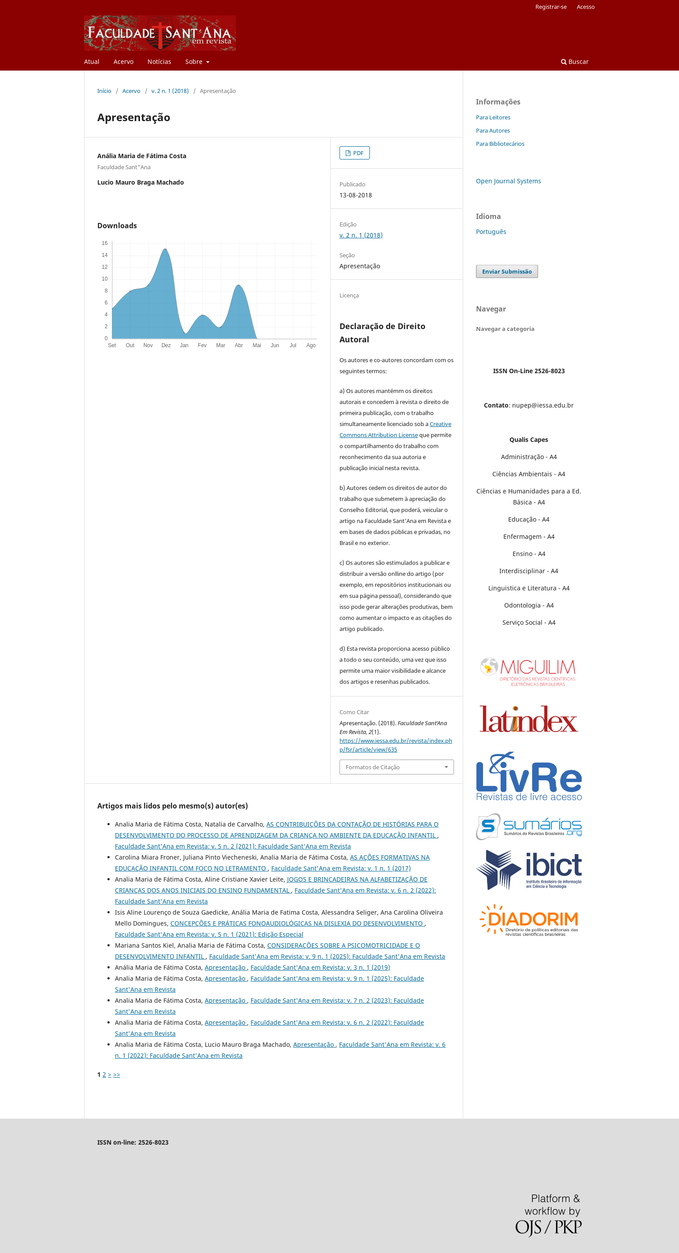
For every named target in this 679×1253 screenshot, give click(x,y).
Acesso (586, 7)
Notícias (159, 61)
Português (491, 231)
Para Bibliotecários (500, 144)
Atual (92, 61)
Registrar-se (551, 7)
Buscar (575, 61)
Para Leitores (493, 117)
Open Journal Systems (508, 181)
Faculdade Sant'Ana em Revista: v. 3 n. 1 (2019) (320, 967)
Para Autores (493, 130)
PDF (358, 153)
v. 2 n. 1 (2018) (170, 91)
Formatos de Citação (373, 767)
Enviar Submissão (507, 271)
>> (116, 1074)
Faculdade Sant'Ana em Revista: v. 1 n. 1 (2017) (341, 868)
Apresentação (226, 967)
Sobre (194, 61)
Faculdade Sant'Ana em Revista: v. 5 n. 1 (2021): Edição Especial (209, 934)
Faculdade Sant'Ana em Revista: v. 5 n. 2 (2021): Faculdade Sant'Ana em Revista (233, 846)
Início (104, 91)
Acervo (123, 61)
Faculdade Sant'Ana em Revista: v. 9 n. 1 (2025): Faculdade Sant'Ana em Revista (327, 956)
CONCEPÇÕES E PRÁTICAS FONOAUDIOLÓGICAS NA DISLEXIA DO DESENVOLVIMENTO (297, 923)
